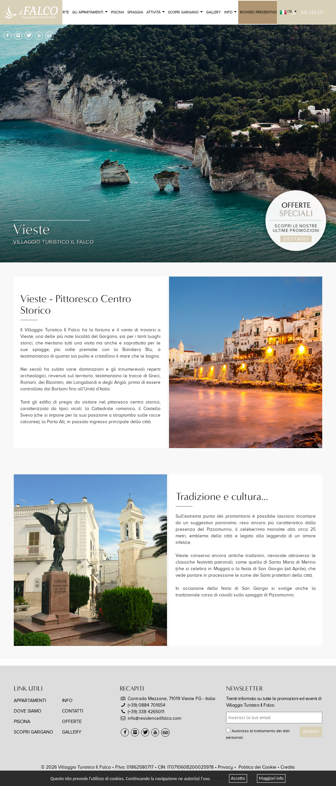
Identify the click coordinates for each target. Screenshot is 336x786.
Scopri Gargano (185, 12)
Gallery (213, 12)
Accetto (238, 778)
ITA (288, 12)
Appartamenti (30, 700)
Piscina (117, 12)
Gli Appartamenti (90, 12)
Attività (155, 12)
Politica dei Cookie (257, 767)
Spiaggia (135, 12)
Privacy (225, 767)
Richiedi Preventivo (258, 12)
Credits (288, 767)
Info (230, 12)
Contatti (72, 711)
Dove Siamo (27, 711)
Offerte (72, 721)
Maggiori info (271, 778)
